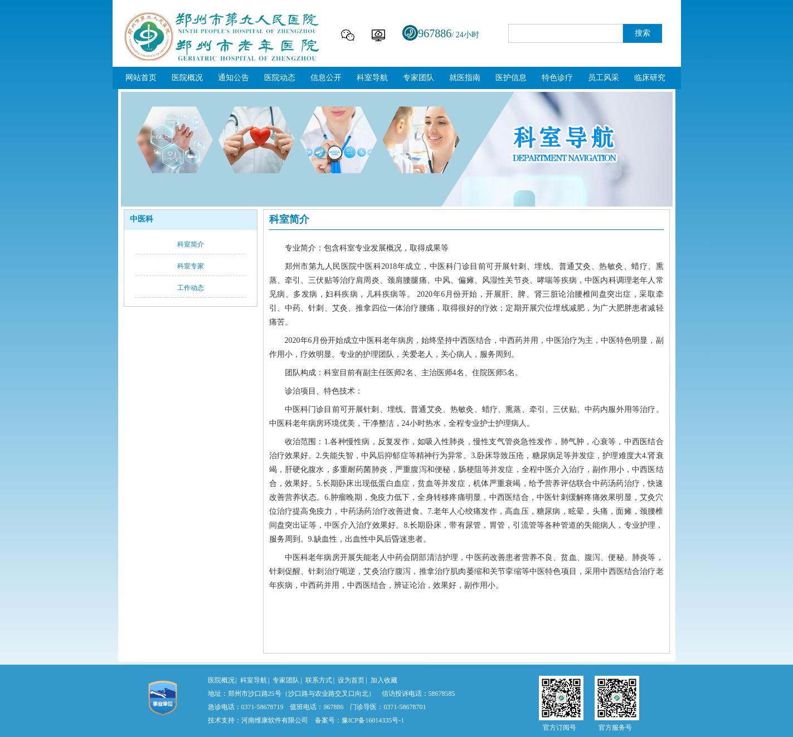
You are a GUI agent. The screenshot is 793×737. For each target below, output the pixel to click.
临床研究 (649, 77)
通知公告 (233, 77)
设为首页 (351, 680)
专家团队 (418, 77)
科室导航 (372, 77)
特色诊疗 (557, 77)
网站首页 (141, 77)
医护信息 (511, 77)
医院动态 (279, 77)
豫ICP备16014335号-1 (373, 720)
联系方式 (318, 680)
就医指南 (464, 77)
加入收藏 (384, 680)
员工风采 (603, 77)
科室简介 (190, 244)
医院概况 (187, 77)
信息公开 (326, 77)
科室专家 (190, 266)
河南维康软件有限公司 (274, 720)
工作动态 (190, 288)
